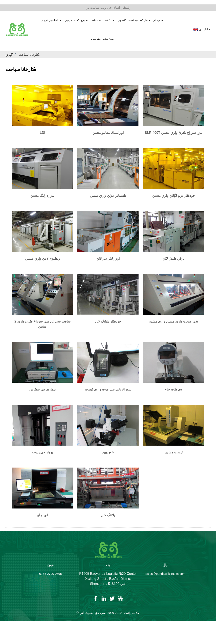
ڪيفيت (109, 15)
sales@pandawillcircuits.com (165, 573)
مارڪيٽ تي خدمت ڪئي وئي (134, 15)
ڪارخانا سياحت (30, 50)
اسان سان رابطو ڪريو (102, 34)
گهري (9, 50)
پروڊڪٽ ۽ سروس (76, 15)
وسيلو (158, 15)
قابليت (96, 15)
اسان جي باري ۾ (52, 15)
